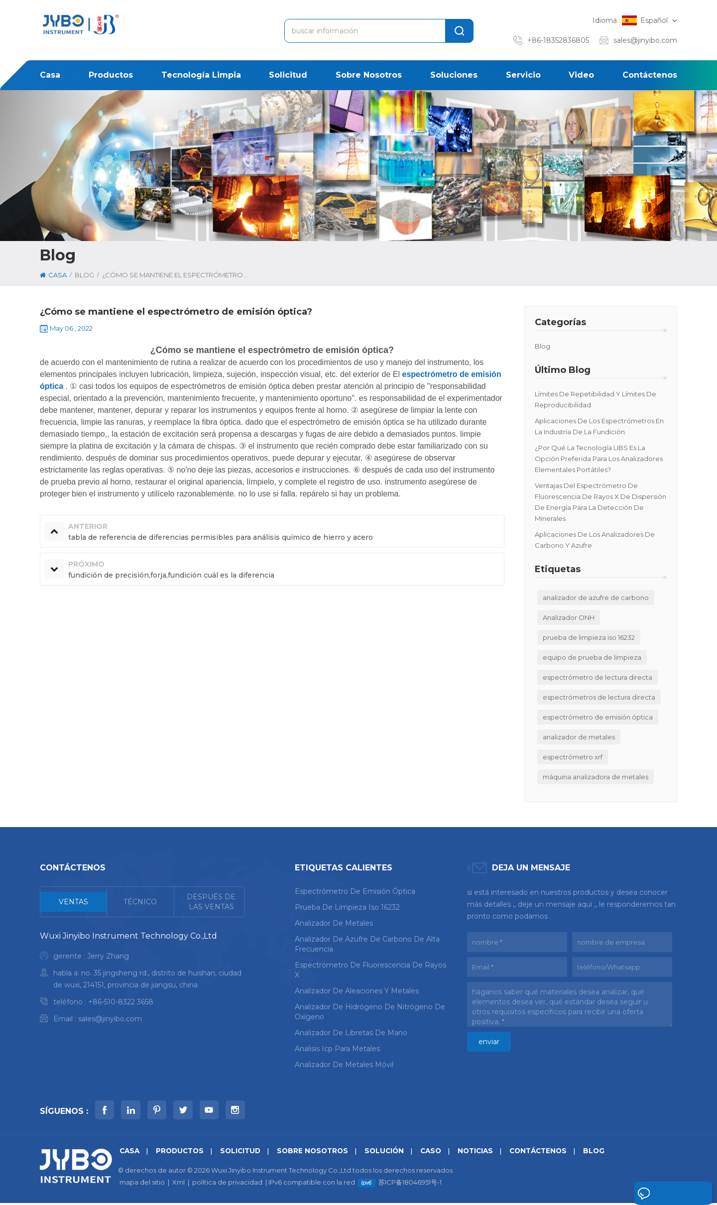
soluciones (454, 75)
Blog (542, 346)
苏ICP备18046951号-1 (410, 1184)
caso (441, 1152)
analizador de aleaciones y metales (357, 990)
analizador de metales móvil (344, 1064)
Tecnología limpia (201, 75)
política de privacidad (227, 1184)
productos (111, 75)
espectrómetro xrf (572, 757)
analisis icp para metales (337, 1048)
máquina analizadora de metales (595, 777)
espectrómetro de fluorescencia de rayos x (370, 970)
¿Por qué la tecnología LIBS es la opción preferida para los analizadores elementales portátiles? (599, 459)
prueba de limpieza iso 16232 (589, 637)
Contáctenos (649, 75)
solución (393, 1152)
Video (581, 75)
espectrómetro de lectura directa (597, 677)
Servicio (523, 75)
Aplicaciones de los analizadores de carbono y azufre (595, 539)
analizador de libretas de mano (351, 1032)
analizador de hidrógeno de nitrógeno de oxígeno (370, 1011)
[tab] (73, 902)
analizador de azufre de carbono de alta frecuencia (367, 944)
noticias (487, 1152)
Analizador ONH (569, 617)
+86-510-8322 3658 (120, 1001)
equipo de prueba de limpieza (592, 657)
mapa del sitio (142, 1184)
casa (50, 75)
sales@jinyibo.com (645, 40)
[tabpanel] (142, 980)
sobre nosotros (369, 75)
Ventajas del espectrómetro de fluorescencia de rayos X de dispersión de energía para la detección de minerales (600, 502)
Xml (178, 1184)
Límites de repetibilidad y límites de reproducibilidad (595, 399)
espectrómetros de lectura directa (599, 697)
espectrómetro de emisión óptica (598, 717)
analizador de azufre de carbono (596, 598)
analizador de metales (579, 737)
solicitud (288, 75)
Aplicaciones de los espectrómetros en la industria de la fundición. (599, 426)
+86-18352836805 (558, 40)
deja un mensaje (662, 1194)
